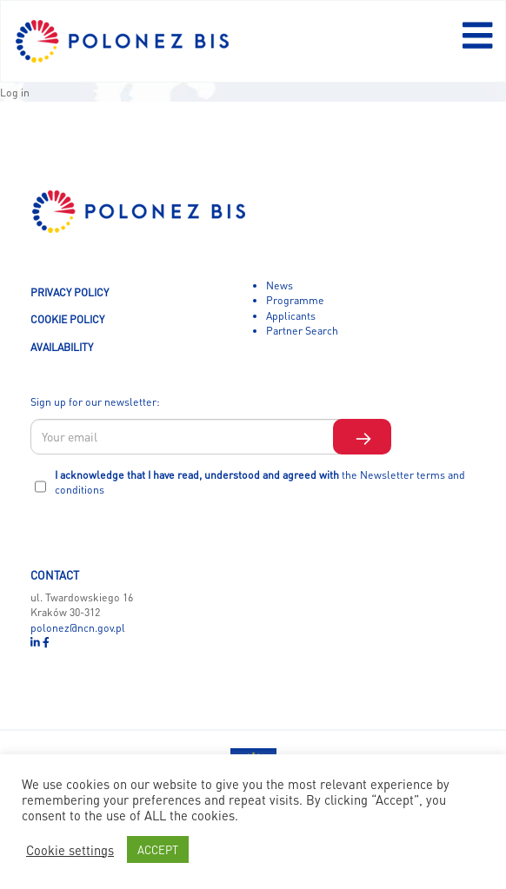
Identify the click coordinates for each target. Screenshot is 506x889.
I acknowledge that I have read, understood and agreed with (260, 482)
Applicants (291, 315)
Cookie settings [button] (70, 850)
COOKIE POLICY (67, 319)
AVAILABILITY (61, 347)
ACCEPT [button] (157, 849)
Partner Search (302, 330)
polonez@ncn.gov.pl (77, 627)
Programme (295, 300)
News (279, 285)
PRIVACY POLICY (69, 292)
